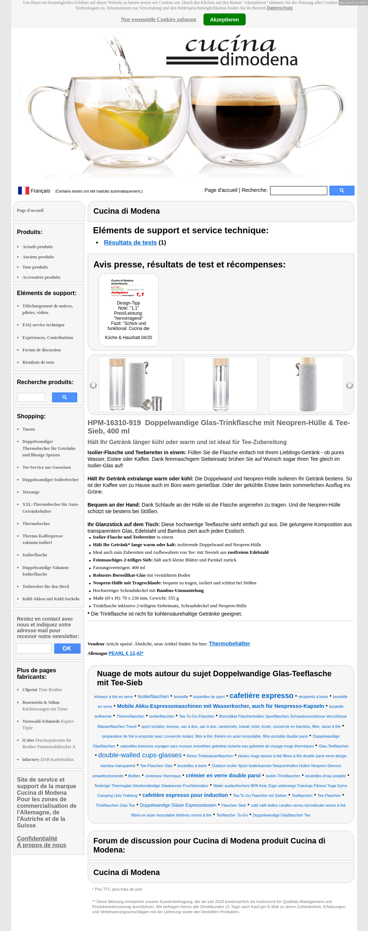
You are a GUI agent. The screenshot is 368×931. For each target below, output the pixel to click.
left (93, 385)
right (349, 385)
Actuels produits (38, 246)
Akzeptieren (224, 19)
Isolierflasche (35, 554)
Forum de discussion (42, 349)
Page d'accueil (221, 190)
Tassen (29, 429)
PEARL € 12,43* (125, 653)
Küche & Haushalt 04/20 (128, 337)
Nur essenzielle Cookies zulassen (158, 19)
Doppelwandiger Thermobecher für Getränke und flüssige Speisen (49, 448)
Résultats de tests (39, 362)
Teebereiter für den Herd (46, 586)
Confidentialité (37, 838)
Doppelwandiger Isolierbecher (51, 479)
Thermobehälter (229, 643)
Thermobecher (36, 523)
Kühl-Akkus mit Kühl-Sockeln (51, 598)
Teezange (31, 492)
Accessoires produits (42, 277)
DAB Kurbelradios (48, 759)
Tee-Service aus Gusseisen (47, 467)
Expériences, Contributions (48, 337)
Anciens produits (38, 256)
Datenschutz (280, 8)
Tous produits (35, 267)
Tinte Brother (42, 689)
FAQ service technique (44, 324)
